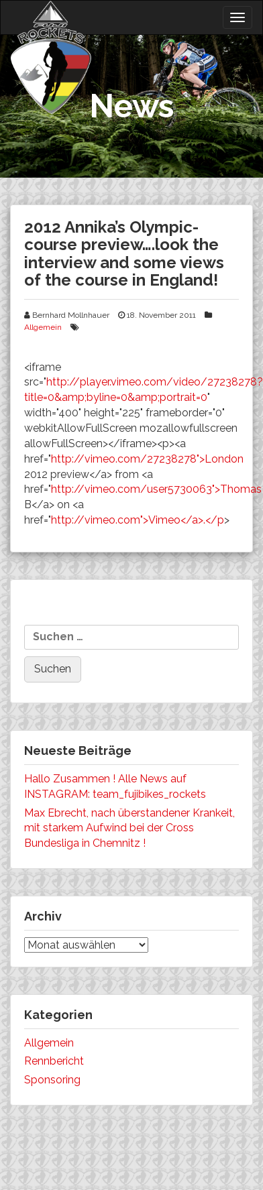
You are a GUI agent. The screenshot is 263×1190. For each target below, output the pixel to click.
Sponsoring (52, 1079)
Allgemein (43, 327)
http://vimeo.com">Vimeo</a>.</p (137, 520)
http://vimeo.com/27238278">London (147, 459)
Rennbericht (54, 1061)
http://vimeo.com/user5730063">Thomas (156, 489)
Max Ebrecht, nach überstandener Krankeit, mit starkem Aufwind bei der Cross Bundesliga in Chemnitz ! (129, 828)
